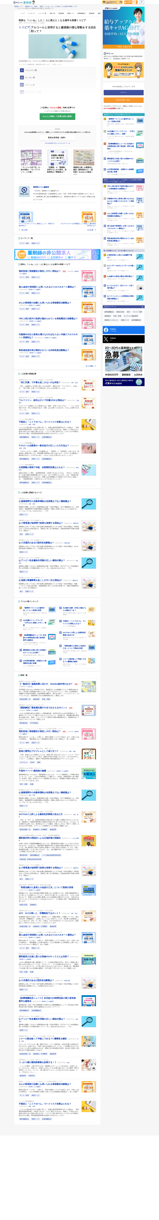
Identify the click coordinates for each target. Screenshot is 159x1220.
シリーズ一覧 (42, 13)
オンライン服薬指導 (131, 316)
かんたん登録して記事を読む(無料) (57, 116)
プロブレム (23, 762)
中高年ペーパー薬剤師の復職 (33, 771)
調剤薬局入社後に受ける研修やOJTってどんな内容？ (44, 956)
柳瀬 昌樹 (67, 543)
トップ (23, 13)
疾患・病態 (46, 699)
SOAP (32, 762)
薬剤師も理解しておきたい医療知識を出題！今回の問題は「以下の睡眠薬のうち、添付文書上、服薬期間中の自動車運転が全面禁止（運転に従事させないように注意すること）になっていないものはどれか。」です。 (49, 509)
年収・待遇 (23, 784)
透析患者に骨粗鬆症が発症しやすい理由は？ (40, 271)
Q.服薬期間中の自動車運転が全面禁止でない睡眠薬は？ (45, 501)
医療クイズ (70, 13)
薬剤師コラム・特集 (31, 6)
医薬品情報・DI (25, 699)
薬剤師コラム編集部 (35, 289)
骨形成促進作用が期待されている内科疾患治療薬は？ (44, 350)
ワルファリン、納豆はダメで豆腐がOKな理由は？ (43, 400)
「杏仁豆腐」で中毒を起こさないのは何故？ (40, 382)
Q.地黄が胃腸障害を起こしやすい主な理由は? (41, 580)
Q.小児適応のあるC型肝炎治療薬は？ (37, 543)
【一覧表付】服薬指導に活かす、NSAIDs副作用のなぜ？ (46, 684)
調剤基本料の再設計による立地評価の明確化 (40, 838)
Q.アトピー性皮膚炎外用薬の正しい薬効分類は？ (42, 560)
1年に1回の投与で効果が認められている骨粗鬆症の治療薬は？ (48, 318)
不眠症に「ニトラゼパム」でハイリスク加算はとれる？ (45, 422)
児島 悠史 (74, 382)
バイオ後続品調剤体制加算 (51, 855)
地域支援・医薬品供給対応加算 (30, 859)
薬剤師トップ (18, 6)
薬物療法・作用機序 (40, 829)
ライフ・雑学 (24, 243)
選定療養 (61, 13)
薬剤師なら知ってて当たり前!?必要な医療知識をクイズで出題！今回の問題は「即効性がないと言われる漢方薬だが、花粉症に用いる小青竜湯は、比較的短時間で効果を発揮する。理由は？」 (49, 528)
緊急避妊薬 (23, 723)
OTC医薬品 (34, 723)
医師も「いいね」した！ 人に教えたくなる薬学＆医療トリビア (58, 6)
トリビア (24, 27)
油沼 (68, 1062)
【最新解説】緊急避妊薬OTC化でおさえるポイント (43, 707)
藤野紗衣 (76, 523)
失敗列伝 (32, 1076)
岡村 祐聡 (72, 751)
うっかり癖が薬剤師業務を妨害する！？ (38, 1062)
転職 (31, 784)
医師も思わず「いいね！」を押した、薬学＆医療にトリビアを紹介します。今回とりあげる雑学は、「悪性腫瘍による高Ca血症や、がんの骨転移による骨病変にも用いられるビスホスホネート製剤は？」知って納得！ (49, 942)
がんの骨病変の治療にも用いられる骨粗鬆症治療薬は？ (45, 303)
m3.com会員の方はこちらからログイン (57, 143)
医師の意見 (23, 905)
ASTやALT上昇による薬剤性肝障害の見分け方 (41, 814)
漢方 (21, 534)
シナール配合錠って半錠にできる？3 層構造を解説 (43, 1038)
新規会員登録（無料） (57, 138)
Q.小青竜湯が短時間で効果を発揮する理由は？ (41, 523)
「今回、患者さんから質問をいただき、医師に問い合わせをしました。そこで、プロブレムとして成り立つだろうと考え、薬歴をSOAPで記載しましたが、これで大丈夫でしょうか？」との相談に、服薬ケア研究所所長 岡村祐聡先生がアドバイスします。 (49, 757)
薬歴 (99, 13)
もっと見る (91, 366)
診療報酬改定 (81, 13)
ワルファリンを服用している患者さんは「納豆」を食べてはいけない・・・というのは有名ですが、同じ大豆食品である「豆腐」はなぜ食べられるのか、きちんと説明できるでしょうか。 (49, 408)
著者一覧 (52, 13)
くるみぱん (29, 686)
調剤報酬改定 (24, 437)
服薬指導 (91, 13)
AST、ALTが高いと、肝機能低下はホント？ (40, 913)
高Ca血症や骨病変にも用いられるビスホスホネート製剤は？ (47, 287)
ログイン (141, 2)
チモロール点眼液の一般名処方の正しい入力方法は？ (44, 445)
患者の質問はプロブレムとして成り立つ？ (39, 751)
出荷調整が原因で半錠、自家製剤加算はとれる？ (42, 467)
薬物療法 (33, 905)
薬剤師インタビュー (111, 320)
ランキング (31, 13)
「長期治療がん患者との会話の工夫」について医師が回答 (46, 887)
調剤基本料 (23, 855)
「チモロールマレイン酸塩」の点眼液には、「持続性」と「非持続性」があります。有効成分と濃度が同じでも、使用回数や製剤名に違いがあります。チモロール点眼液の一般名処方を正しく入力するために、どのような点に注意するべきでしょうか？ (49, 453)
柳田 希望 (32, 424)
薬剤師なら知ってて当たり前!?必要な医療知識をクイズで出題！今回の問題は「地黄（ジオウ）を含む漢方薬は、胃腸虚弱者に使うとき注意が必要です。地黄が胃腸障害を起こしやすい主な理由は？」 (49, 586)
